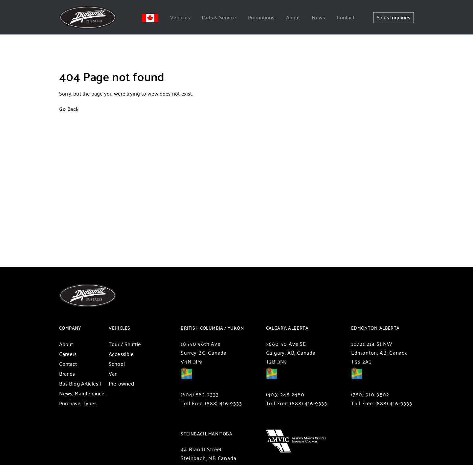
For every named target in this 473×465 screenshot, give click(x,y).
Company (70, 328)
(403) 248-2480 (285, 394)
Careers (68, 354)
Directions (186, 378)
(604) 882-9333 (199, 394)
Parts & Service (219, 17)
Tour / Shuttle (125, 344)
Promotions (261, 17)
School (116, 363)
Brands (67, 373)
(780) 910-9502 (370, 394)
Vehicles (180, 17)
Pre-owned (121, 383)
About (293, 17)
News (318, 17)
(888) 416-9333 (223, 403)
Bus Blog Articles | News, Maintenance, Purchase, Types (82, 393)
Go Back (69, 109)
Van (113, 373)
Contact (345, 17)
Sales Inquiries (393, 17)
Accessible (121, 354)
